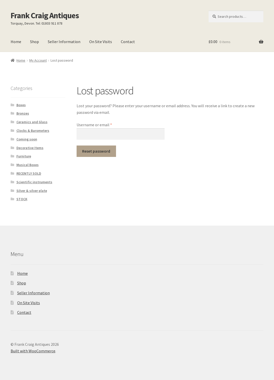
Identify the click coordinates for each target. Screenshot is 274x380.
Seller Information (64, 41)
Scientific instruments (34, 182)
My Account (38, 60)
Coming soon (26, 139)
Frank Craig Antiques (45, 15)
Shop (34, 41)
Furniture (23, 156)
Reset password (96, 151)
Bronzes (22, 113)
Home (16, 41)
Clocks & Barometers (32, 130)
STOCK (21, 199)
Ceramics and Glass (32, 122)
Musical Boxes (27, 164)
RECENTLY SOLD (28, 173)
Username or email (102, 124)
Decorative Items (29, 148)
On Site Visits (100, 41)
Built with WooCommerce (33, 350)
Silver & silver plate (31, 190)
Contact (128, 41)
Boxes (21, 105)
